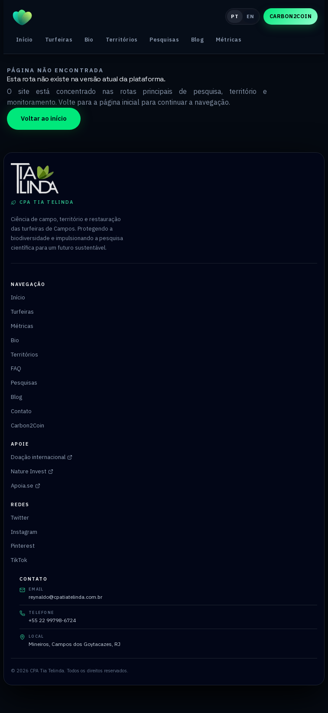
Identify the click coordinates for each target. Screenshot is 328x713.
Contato (21, 411)
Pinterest (23, 545)
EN (250, 16)
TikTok (19, 560)
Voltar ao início (44, 118)
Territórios (122, 39)
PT (234, 16)
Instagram (24, 532)
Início (24, 39)
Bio (89, 39)
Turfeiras (58, 39)
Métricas (228, 39)
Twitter (20, 517)
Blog (197, 39)
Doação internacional (41, 457)
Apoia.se (25, 485)
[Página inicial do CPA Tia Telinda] (114, 16)
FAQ (16, 368)
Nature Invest (32, 471)
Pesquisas (164, 39)
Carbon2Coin (291, 16)
